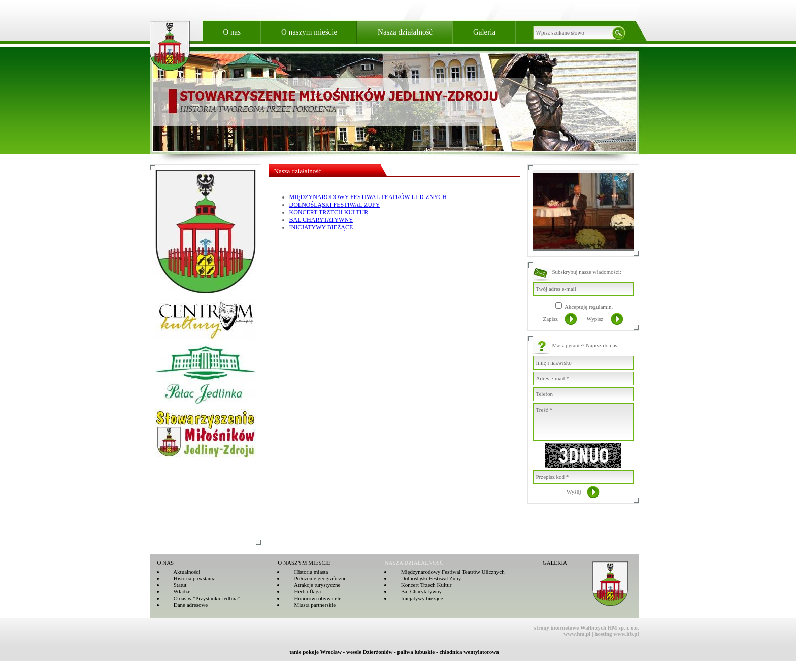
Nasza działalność (405, 32)
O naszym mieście (309, 32)
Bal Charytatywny (416, 591)
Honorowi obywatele (312, 598)
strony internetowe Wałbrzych (570, 627)
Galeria (484, 32)
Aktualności (182, 572)
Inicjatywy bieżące (417, 598)
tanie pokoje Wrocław (315, 652)
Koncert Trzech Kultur (421, 585)
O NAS (165, 562)
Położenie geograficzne (315, 578)
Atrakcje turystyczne (312, 585)
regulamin (600, 307)
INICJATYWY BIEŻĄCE (321, 227)
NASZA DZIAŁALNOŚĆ (414, 562)
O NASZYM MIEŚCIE (304, 562)
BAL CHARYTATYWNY (321, 219)
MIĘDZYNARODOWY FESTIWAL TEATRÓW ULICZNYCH (368, 197)
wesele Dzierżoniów (369, 652)
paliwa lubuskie (416, 652)
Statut (175, 585)
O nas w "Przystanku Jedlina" (202, 598)
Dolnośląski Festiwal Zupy (426, 578)
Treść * (583, 422)
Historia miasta (306, 572)
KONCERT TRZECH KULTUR (329, 212)
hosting (603, 634)
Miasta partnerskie (310, 605)
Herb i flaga (302, 591)
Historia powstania (190, 578)
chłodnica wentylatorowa (469, 652)
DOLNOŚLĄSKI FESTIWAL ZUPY (334, 204)
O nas (232, 32)
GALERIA (555, 562)
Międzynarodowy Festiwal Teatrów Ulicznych (448, 572)
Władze (177, 591)
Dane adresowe (186, 605)
